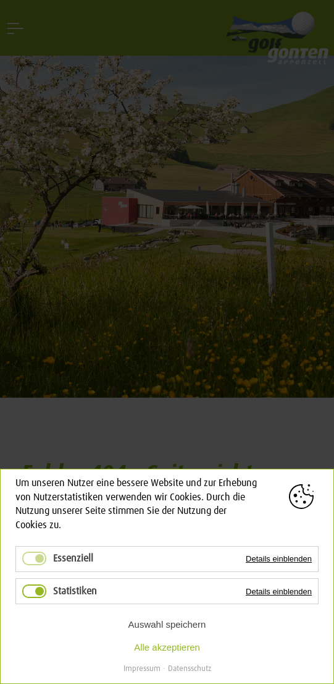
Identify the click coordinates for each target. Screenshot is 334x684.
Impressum (142, 669)
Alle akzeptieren (167, 647)
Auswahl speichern (167, 624)
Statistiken (75, 591)
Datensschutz (189, 669)
